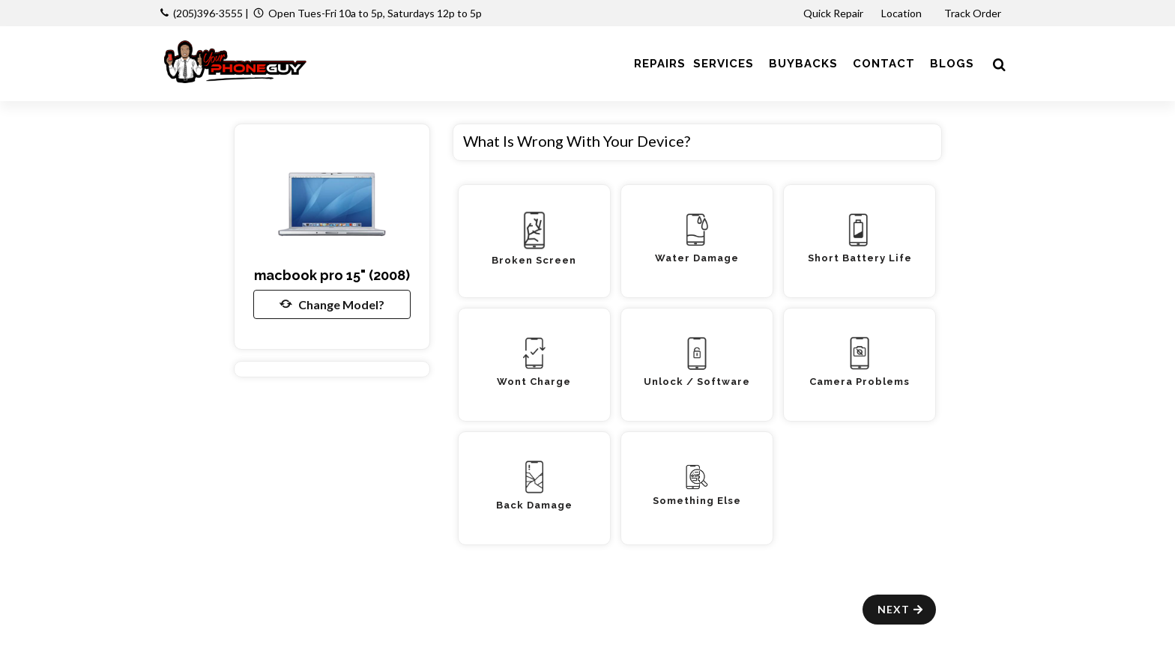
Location (902, 13)
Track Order (973, 13)
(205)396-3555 (208, 13)
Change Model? (332, 304)
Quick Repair (833, 13)
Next (901, 609)
